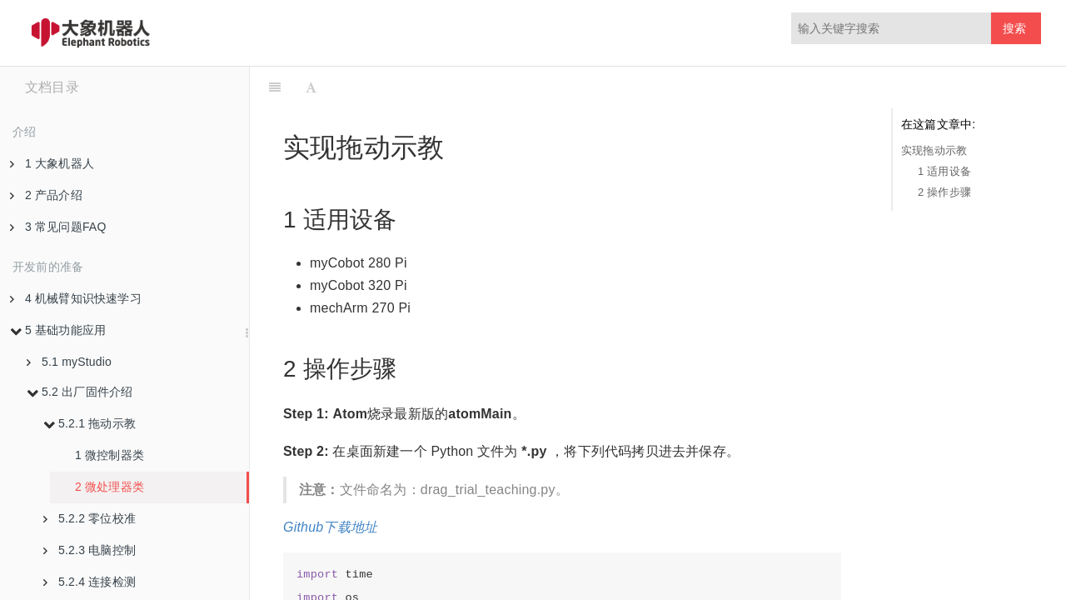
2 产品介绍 (46, 195)
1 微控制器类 (109, 455)
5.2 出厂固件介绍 (79, 391)
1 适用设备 (944, 171)
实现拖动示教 (934, 150)
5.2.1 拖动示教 (89, 423)
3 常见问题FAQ (58, 226)
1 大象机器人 (52, 163)
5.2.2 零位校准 (89, 518)
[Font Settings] (311, 87)
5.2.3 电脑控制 (89, 550)
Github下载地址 (330, 527)
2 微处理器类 (109, 486)
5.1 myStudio (69, 361)
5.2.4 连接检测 (89, 581)
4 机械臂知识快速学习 (76, 298)
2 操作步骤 (944, 192)
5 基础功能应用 (58, 330)
